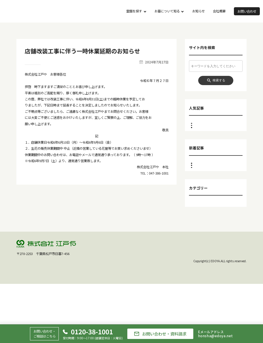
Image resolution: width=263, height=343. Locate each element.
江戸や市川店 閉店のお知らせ (215, 123)
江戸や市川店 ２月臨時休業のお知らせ (218, 144)
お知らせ (198, 11)
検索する (219, 80)
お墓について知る (167, 11)
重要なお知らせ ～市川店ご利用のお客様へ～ (218, 132)
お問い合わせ (246, 11)
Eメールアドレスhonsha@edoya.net (215, 334)
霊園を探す (134, 11)
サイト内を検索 (202, 47)
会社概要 (219, 11)
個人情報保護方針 (234, 307)
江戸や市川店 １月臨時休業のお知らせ (218, 214)
